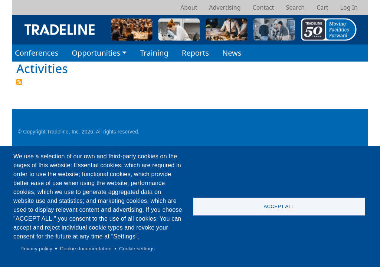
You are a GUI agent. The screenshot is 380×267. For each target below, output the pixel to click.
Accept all (278, 206)
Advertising (224, 7)
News (231, 53)
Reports (195, 53)
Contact (263, 7)
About (188, 7)
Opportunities (96, 53)
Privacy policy (36, 248)
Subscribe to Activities (19, 82)
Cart (322, 7)
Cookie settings (137, 248)
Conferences (36, 53)
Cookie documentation (85, 248)
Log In (349, 7)
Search (295, 7)
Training (154, 53)
